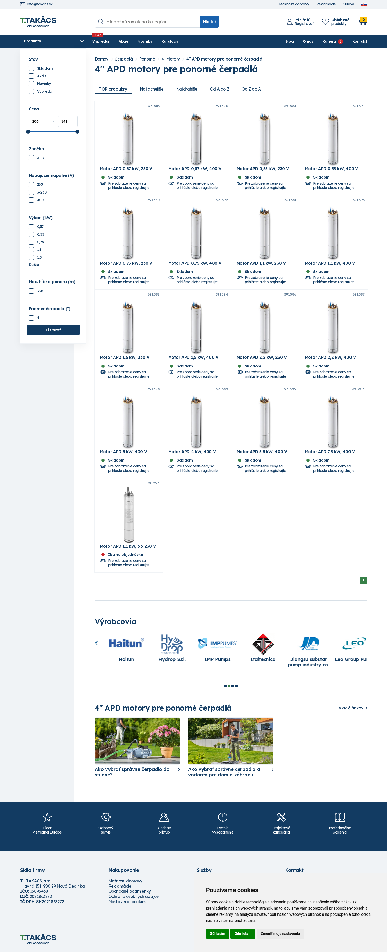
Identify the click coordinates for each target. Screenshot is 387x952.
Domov (101, 59)
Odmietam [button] (243, 934)
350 (40, 291)
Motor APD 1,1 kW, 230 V (261, 263)
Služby (348, 4)
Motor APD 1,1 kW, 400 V (330, 263)
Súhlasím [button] (217, 934)
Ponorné (147, 59)
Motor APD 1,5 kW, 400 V (193, 357)
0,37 (40, 226)
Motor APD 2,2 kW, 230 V (262, 357)
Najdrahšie (187, 89)
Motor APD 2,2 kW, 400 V (330, 357)
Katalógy (167, 41)
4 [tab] (236, 686)
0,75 (40, 242)
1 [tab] (225, 686)
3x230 (42, 192)
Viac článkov (351, 708)
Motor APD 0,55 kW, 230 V (263, 169)
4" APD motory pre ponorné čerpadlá (224, 59)
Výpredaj (99, 41)
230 (40, 184)
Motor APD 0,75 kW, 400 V (194, 263)
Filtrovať (53, 330)
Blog (289, 41)
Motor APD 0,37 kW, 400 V (194, 169)
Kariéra (329, 41)
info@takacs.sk (36, 4)
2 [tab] (229, 686)
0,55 (41, 234)
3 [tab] (232, 686)
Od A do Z (219, 89)
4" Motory (170, 59)
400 (40, 200)
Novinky (143, 41)
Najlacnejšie (152, 89)
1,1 (39, 249)
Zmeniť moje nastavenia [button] (280, 934)
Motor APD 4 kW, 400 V (192, 452)
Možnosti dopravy (294, 4)
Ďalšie (34, 264)
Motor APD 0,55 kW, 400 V (331, 169)
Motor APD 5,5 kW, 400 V (262, 452)
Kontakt (359, 41)
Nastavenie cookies (127, 902)
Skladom (45, 68)
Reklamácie (326, 4)
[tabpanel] (116, 649)
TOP (113, 89)
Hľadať (209, 21)
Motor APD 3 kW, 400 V (123, 452)
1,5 (39, 257)
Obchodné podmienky (129, 891)
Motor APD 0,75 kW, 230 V (126, 263)
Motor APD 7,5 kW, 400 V (330, 452)
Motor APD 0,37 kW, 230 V (126, 169)
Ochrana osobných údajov (133, 896)
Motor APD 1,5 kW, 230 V (124, 357)
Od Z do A (251, 89)
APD (40, 157)
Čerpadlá (124, 59)
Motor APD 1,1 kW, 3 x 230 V (128, 546)
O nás (308, 41)
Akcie (121, 41)
